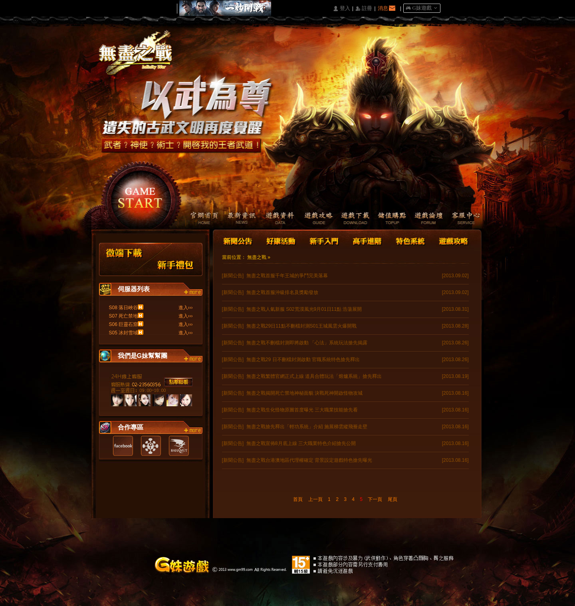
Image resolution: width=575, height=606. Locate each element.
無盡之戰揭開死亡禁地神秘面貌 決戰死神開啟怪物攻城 (304, 393)
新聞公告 (238, 240)
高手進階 (366, 240)
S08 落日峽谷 (123, 307)
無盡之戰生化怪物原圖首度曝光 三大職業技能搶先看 (302, 410)
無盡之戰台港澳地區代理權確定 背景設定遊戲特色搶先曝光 (309, 460)
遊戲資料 (275, 218)
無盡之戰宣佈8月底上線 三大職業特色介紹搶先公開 (301, 443)
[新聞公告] (233, 275)
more (193, 292)
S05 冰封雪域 (123, 333)
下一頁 (375, 499)
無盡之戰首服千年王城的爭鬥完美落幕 (287, 275)
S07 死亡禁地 (123, 316)
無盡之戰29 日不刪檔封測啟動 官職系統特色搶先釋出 (303, 359)
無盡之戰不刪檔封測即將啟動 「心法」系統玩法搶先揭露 (306, 343)
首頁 (298, 499)
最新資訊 (237, 218)
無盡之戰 (256, 257)
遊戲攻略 (313, 218)
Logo (139, 59)
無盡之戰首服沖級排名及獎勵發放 (282, 292)
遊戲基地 (151, 446)
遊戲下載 (351, 218)
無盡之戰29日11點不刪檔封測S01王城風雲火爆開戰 (301, 326)
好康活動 (279, 240)
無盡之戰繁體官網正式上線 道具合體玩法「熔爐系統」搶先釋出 (314, 376)
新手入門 (323, 240)
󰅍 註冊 (363, 8)
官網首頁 (199, 218)
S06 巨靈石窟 (123, 324)
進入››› (185, 307)
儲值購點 (389, 218)
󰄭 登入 (341, 8)
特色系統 (409, 240)
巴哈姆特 (179, 446)
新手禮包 (175, 259)
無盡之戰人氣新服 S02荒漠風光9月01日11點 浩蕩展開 (304, 309)
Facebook (123, 446)
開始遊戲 (140, 193)
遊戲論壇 (427, 218)
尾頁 (392, 499)
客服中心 (465, 218)
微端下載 (124, 259)
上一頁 (315, 499)
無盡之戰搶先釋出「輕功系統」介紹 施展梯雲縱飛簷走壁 (306, 426)
